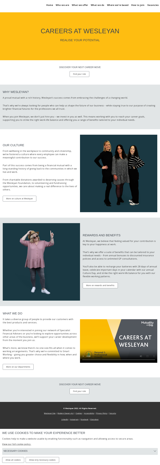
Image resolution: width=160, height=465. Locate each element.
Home (49, 5)
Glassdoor (94, 419)
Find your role (79, 74)
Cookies (79, 413)
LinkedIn (64, 419)
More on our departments (18, 366)
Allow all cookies (13, 460)
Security (112, 413)
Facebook (84, 419)
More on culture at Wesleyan (19, 198)
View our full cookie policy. (16, 444)
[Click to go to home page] (17, 6)
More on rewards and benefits (100, 285)
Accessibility (89, 413)
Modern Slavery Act (65, 413)
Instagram (74, 419)
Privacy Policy (101, 413)
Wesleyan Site (50, 413)
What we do (97, 5)
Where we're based (118, 5)
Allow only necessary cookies (42, 460)
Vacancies (153, 5)
